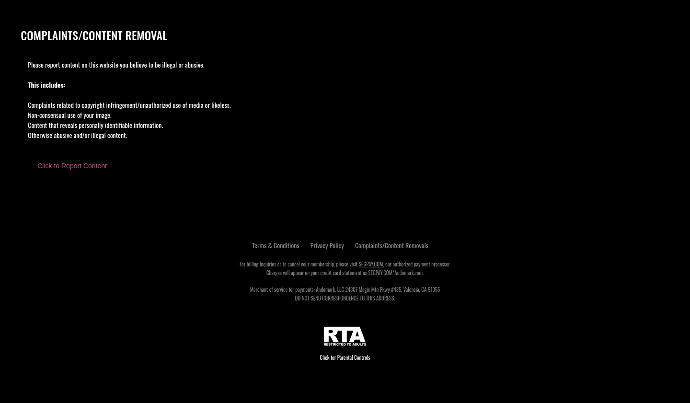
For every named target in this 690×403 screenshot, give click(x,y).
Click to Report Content (72, 166)
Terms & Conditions (275, 245)
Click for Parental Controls (345, 343)
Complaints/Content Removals (391, 245)
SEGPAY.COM (371, 264)
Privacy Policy (327, 245)
